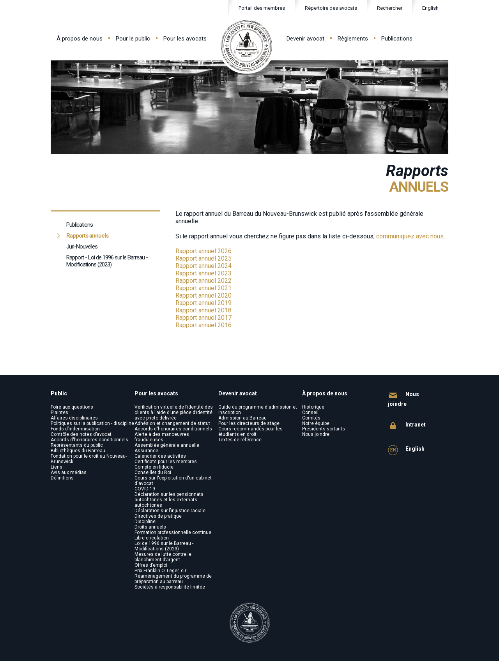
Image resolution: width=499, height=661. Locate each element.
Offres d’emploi (150, 565)
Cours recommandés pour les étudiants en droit (250, 431)
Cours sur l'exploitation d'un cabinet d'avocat (173, 480)
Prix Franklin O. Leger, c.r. (160, 570)
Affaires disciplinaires (74, 418)
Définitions (62, 478)
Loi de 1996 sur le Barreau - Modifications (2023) (163, 546)
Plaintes (59, 412)
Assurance (146, 450)
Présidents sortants (323, 429)
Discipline (145, 521)
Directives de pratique (158, 516)
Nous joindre (315, 434)
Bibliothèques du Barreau (78, 450)
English (430, 8)
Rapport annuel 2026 (203, 251)
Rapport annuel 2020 (203, 295)
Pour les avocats (185, 38)
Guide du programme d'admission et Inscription (257, 409)
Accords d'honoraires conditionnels (89, 439)
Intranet (407, 426)
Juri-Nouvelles (81, 246)
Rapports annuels (87, 235)
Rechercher (384, 8)
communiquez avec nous (410, 236)
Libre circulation (151, 538)
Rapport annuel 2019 (203, 303)
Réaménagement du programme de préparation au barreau (173, 578)
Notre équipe (315, 423)
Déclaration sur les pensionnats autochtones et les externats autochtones (168, 500)
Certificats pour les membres (165, 461)
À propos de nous (80, 38)
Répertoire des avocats (331, 8)
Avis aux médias (69, 472)
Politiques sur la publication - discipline (92, 423)
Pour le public (133, 38)
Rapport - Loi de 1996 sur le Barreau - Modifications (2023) (107, 261)
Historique (313, 407)
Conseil (310, 412)
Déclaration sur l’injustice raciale (169, 510)
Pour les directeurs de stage (249, 423)
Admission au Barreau (242, 418)
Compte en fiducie (153, 467)
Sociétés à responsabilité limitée (169, 587)
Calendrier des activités (160, 456)
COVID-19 (144, 489)
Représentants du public (77, 445)
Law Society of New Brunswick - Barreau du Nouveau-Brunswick (246, 46)
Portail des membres (262, 8)
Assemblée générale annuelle (166, 445)
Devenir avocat (305, 38)
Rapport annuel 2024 (203, 266)
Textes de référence (240, 439)
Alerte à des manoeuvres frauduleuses (161, 437)
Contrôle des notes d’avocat (81, 434)
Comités (311, 418)
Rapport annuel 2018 (203, 310)
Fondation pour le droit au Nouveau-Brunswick (89, 458)
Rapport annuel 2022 (203, 280)
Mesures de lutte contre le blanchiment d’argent (162, 557)
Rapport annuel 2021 (203, 288)
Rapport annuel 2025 (203, 258)
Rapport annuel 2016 (203, 325)
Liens (56, 467)
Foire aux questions (72, 407)
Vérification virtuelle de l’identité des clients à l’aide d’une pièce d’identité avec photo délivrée (173, 412)
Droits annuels (150, 527)
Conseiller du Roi (152, 472)
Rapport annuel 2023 (203, 273)
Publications (396, 38)
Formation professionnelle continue (172, 532)
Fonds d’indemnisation (75, 429)
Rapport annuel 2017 (203, 317)
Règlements (353, 38)
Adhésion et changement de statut (172, 423)
